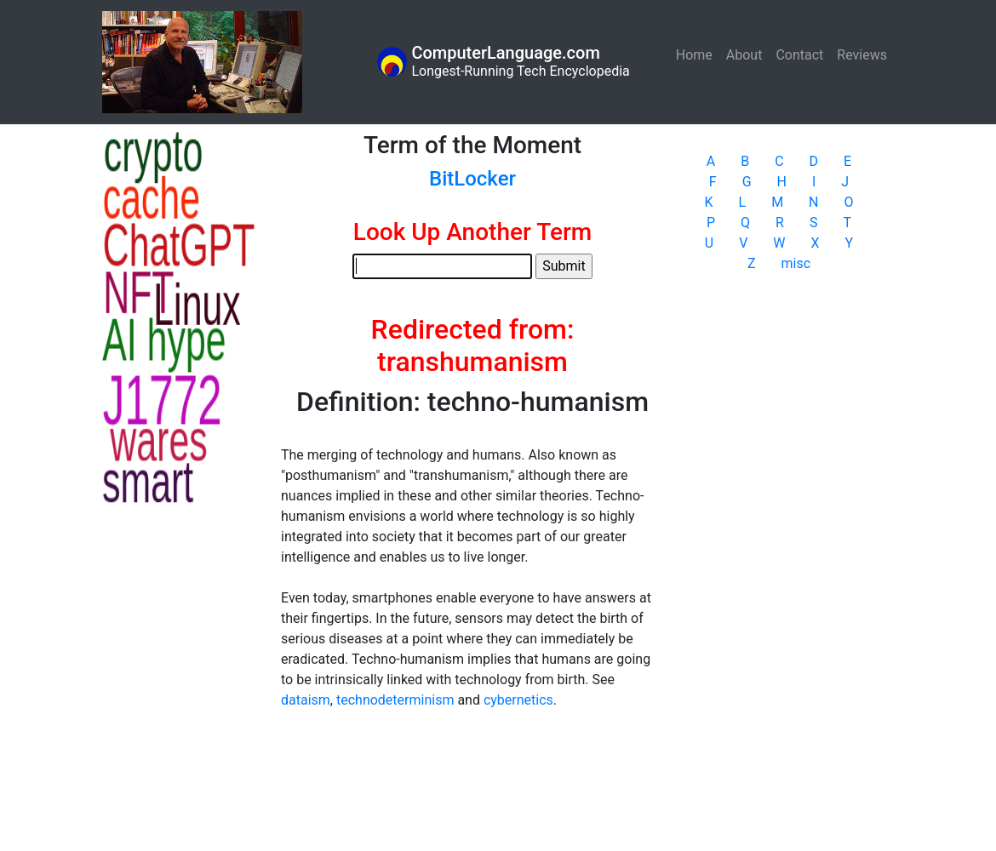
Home (697, 54)
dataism (305, 700)
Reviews (862, 55)
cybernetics (518, 700)
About (744, 55)
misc (796, 263)
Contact (799, 55)
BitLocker (472, 179)
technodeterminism (395, 700)
